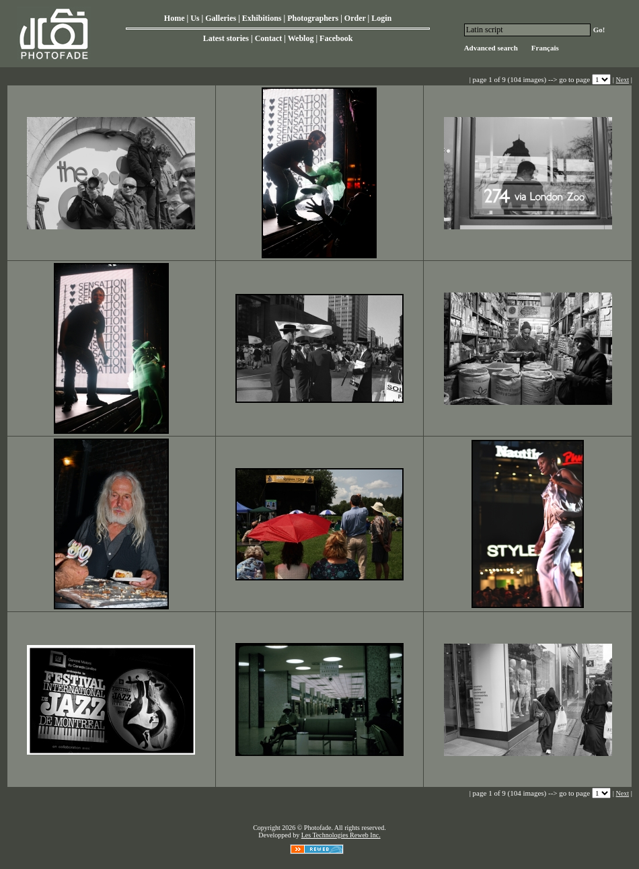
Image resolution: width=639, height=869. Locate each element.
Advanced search (491, 48)
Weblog (301, 38)
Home (174, 18)
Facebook (336, 38)
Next (622, 79)
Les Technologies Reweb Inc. (341, 835)
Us (194, 18)
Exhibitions (262, 18)
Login (381, 18)
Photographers (312, 18)
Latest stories (226, 38)
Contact (269, 38)
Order (355, 18)
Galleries (220, 18)
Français (545, 48)
